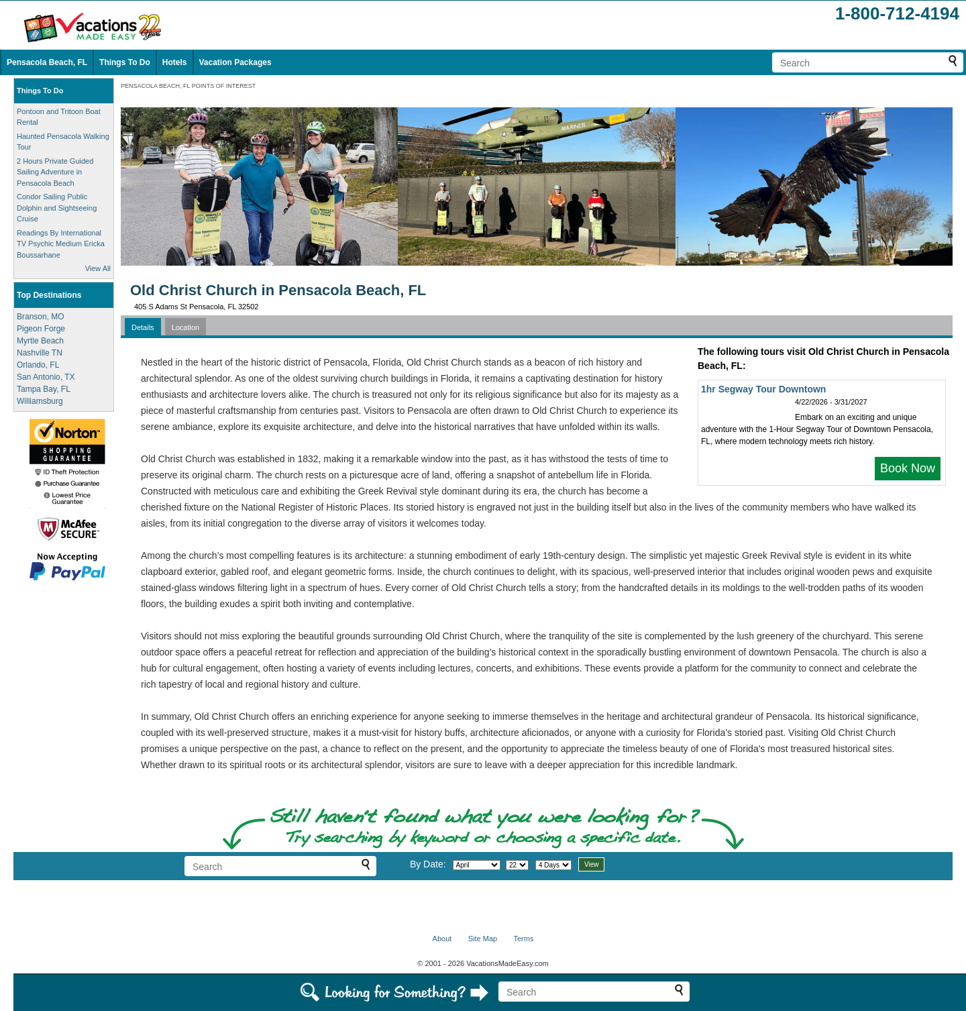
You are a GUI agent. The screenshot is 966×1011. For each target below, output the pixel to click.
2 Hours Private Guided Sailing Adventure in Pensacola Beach (55, 172)
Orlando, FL (38, 365)
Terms (523, 939)
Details (142, 327)
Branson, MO (40, 316)
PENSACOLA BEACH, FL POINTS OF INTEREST (188, 86)
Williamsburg (40, 401)
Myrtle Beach (40, 340)
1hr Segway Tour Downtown (763, 389)
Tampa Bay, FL (43, 389)
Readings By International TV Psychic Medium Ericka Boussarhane (61, 244)
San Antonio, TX (46, 377)
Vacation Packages (235, 62)
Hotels (174, 62)
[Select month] (476, 865)
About (442, 939)
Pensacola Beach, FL (47, 62)
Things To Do (124, 62)
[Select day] (517, 865)
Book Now (907, 468)
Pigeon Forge (41, 328)
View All (98, 268)
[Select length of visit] (553, 865)
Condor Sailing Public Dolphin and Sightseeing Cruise (57, 208)
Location (186, 327)
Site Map (482, 939)
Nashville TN (39, 353)
